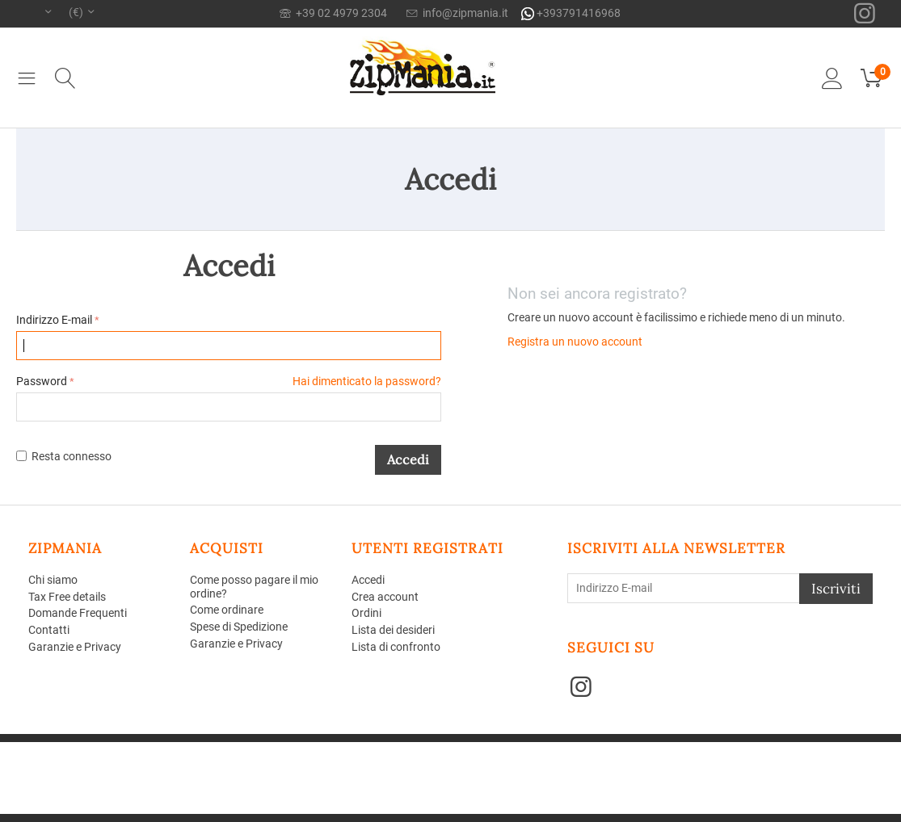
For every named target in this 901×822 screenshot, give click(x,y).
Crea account (385, 596)
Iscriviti (836, 589)
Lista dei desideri (393, 629)
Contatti (48, 629)
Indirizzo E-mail (54, 319)
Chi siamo (53, 579)
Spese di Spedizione (239, 626)
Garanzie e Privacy (74, 646)
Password (41, 381)
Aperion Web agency (151, 760)
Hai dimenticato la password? (367, 381)
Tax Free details (67, 596)
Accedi (408, 459)
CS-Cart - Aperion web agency (260, 748)
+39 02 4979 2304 (333, 12)
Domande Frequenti (77, 612)
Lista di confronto (396, 646)
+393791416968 (571, 13)
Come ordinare (226, 609)
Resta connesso (64, 456)
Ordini (366, 612)
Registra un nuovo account (574, 341)
